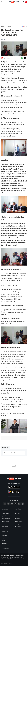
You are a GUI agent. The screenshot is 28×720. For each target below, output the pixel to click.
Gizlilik (10, 563)
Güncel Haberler (5, 513)
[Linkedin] (4, 503)
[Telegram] (8, 503)
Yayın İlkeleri (4, 543)
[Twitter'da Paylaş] (25, 58)
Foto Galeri (17, 513)
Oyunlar (17, 515)
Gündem (9, 26)
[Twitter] (15, 503)
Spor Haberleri (5, 515)
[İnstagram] (19, 503)
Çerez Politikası (4, 563)
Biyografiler (17, 518)
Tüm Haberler (5, 526)
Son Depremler (18, 524)
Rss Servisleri (18, 526)
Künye (3, 538)
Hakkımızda (4, 535)
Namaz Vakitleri (18, 521)
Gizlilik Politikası (5, 548)
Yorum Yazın (5, 447)
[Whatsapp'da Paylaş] (22, 58)
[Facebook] (22, 503)
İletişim (3, 540)
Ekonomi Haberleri (6, 518)
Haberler (3, 26)
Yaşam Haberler (5, 521)
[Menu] (1, 2)
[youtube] (11, 503)
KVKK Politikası (5, 546)
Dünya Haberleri (5, 524)
